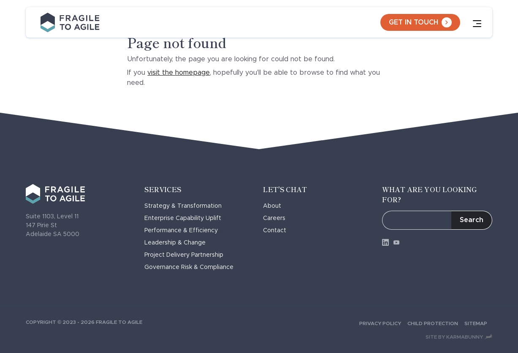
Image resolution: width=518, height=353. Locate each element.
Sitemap (478, 323)
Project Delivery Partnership (186, 255)
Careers (277, 218)
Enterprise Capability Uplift (185, 218)
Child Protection (435, 323)
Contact (277, 231)
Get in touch (420, 22)
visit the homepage (178, 72)
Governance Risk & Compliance (191, 267)
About (275, 206)
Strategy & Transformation (185, 206)
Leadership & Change (177, 243)
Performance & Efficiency (183, 231)
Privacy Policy (383, 323)
